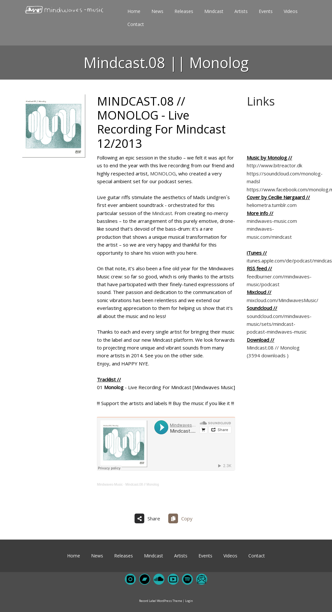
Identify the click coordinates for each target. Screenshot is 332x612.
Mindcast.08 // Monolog (142, 484)
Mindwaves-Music (110, 484)
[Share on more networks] (150, 518)
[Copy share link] (182, 518)
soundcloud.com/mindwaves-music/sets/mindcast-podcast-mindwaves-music (279, 324)
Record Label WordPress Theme (160, 601)
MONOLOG (163, 173)
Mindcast (162, 213)
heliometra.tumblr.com (272, 205)
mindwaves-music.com (272, 221)
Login (189, 601)
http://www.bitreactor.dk (274, 165)
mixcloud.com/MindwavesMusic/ (282, 300)
